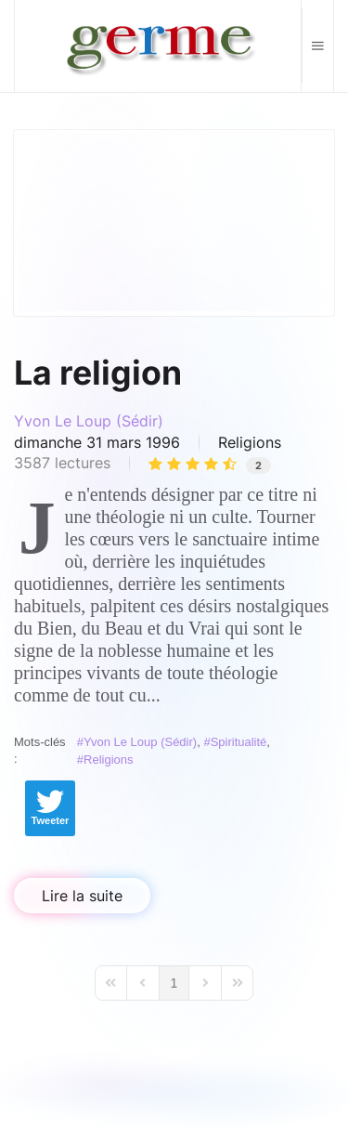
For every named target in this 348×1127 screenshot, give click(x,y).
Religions (249, 442)
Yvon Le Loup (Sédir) (88, 421)
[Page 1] (174, 983)
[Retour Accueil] (158, 46)
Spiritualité (239, 742)
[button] (317, 45)
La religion (98, 372)
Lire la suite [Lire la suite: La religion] (82, 895)
